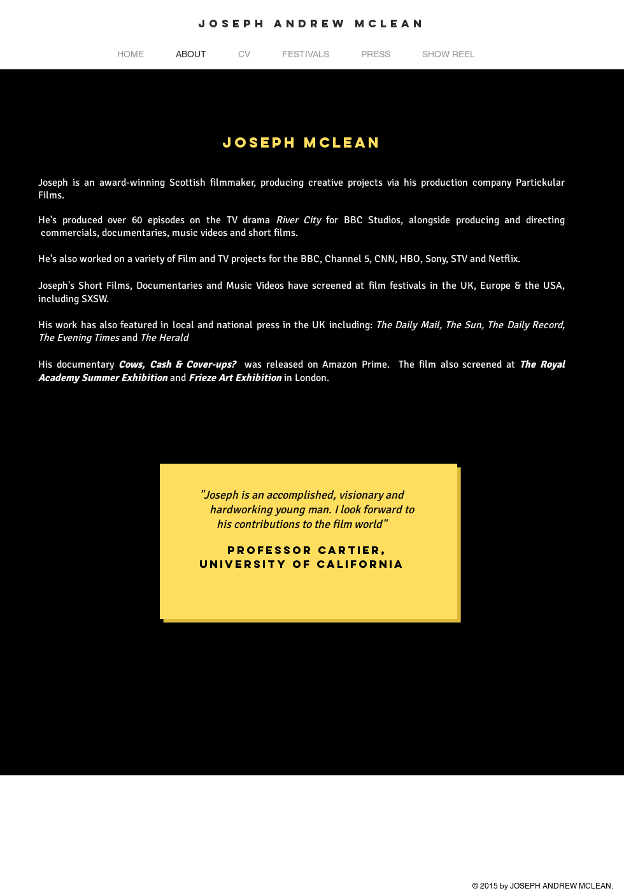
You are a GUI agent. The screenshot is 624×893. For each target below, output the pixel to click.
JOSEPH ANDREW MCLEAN (311, 24)
